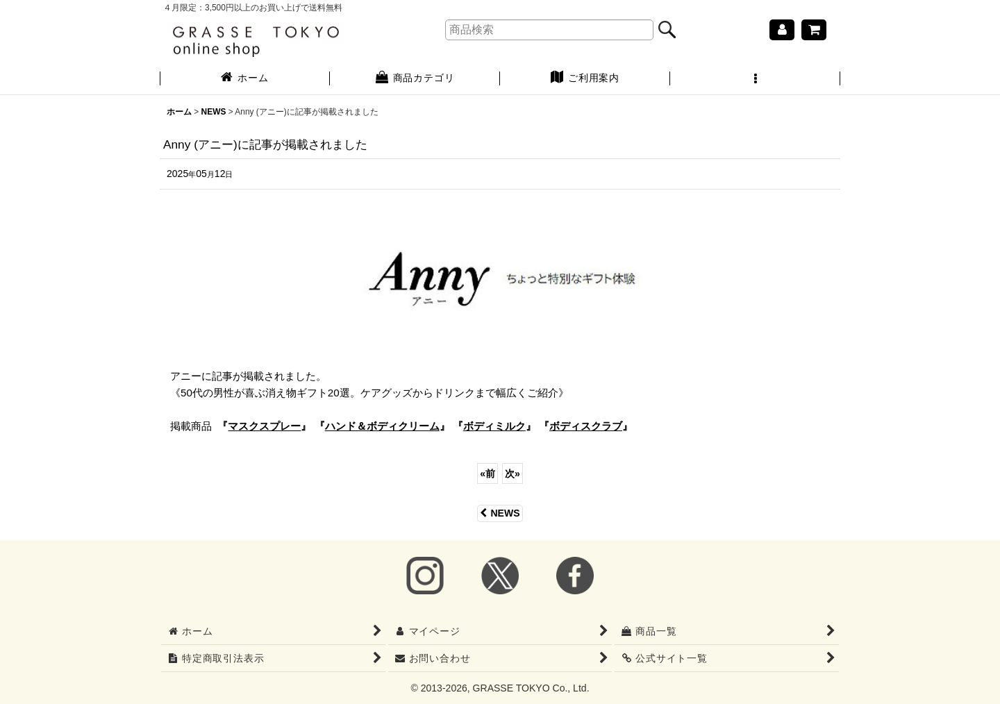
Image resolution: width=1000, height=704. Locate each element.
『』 (264, 426)
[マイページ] (781, 29)
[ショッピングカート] (813, 29)
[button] (755, 79)
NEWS (499, 513)
